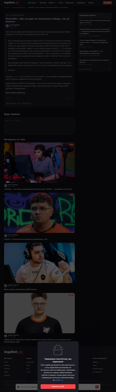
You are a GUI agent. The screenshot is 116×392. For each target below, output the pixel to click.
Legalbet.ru (59, 380)
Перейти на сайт (58, 386)
